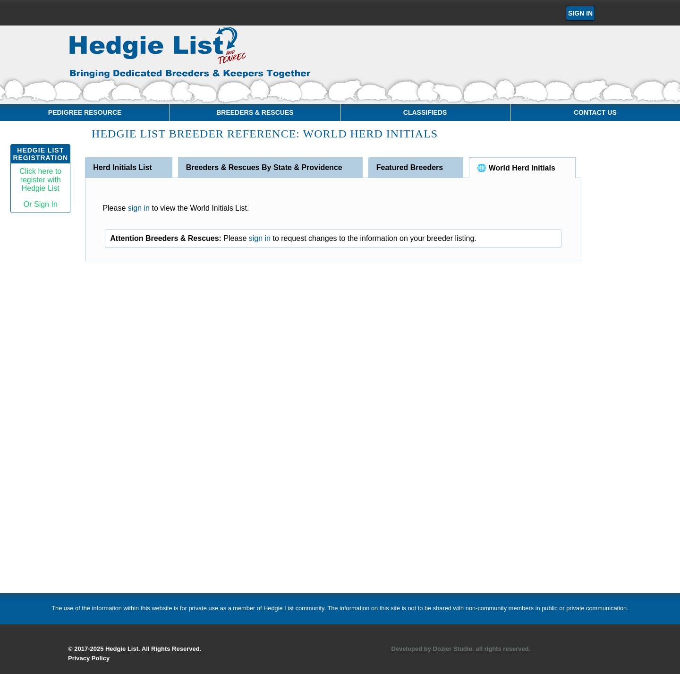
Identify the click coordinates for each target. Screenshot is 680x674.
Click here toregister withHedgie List (40, 179)
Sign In (580, 13)
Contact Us (595, 112)
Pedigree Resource (85, 112)
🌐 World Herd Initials (516, 168)
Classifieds (425, 112)
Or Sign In (41, 204)
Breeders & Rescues (254, 112)
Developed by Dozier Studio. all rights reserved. (460, 648)
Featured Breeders (409, 167)
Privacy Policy (89, 658)
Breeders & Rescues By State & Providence (264, 167)
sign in (139, 208)
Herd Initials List (122, 167)
